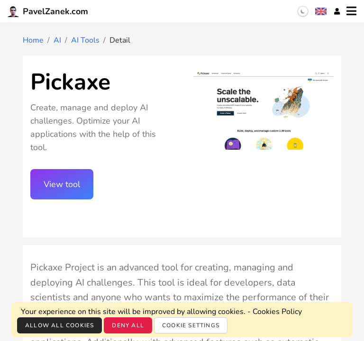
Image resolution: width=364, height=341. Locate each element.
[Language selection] (321, 11)
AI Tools (85, 40)
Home (33, 40)
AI (57, 40)
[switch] (303, 11)
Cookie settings (190, 325)
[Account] (337, 11)
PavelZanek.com (48, 11)
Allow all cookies (59, 325)
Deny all (128, 325)
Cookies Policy (277, 311)
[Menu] (351, 11)
